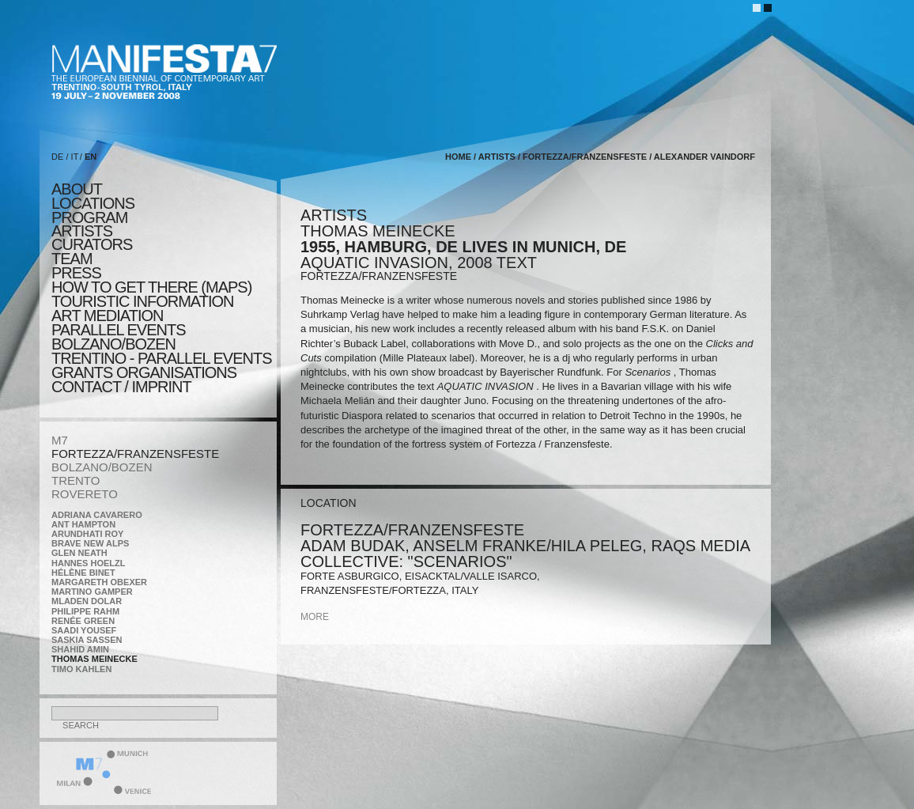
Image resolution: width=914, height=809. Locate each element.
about (76, 189)
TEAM (72, 258)
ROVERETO (84, 494)
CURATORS (91, 244)
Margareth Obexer (99, 582)
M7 (59, 440)
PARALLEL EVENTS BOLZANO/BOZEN (118, 337)
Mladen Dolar (86, 601)
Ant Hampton (83, 524)
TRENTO (75, 480)
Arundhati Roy (87, 534)
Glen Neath (79, 553)
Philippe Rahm (85, 611)
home (458, 156)
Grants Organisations (143, 372)
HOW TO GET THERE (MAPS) (151, 287)
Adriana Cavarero (96, 515)
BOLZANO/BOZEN (102, 467)
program (89, 217)
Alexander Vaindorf (704, 156)
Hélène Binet (83, 572)
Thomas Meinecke (94, 658)
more (314, 616)
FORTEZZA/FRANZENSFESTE (135, 453)
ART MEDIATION (107, 315)
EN (90, 156)
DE (57, 156)
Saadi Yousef (83, 630)
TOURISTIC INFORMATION (142, 301)
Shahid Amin (80, 649)
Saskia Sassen (86, 640)
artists (81, 231)
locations (92, 203)
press (76, 273)
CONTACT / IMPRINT (121, 387)
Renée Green (83, 621)
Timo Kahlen (81, 669)
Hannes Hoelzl (88, 563)
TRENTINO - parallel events (161, 358)
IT (75, 156)
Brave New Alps (90, 543)
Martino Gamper (92, 591)
